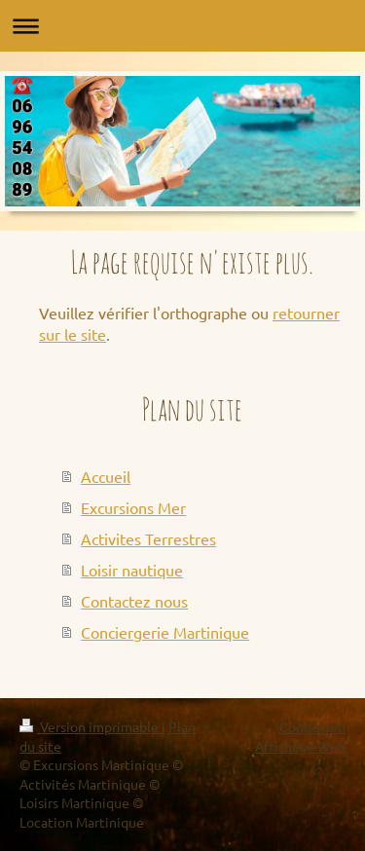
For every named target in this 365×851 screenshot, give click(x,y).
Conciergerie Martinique (165, 632)
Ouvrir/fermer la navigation (182, 26)
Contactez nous (134, 600)
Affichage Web (300, 746)
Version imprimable (90, 726)
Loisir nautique (132, 569)
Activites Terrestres (148, 538)
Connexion (312, 726)
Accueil (105, 476)
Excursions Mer (133, 507)
